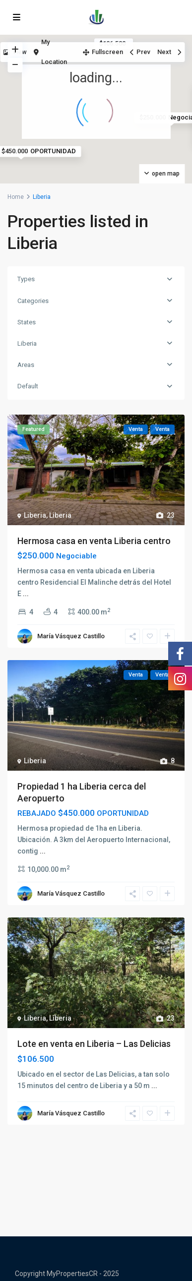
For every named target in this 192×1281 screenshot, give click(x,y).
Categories (33, 301)
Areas (25, 364)
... (26, 594)
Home (15, 196)
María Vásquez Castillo (71, 636)
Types (26, 279)
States (26, 322)
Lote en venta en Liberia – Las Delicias (94, 1043)
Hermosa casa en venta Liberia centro (94, 541)
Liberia (27, 343)
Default (27, 386)
